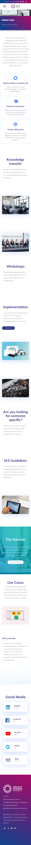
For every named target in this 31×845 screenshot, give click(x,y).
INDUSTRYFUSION (16, 562)
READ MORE (8, 328)
